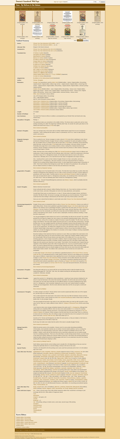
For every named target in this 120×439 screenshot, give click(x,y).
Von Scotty (65, 388)
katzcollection (57, 363)
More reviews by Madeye (39, 288)
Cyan (49, 355)
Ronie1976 (44, 378)
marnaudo (63, 368)
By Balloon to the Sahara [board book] (43, 78)
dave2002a (73, 355)
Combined (80, 40)
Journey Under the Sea (56, 262)
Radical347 (68, 374)
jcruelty (59, 361)
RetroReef (80, 374)
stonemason (46, 379)
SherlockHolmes (71, 378)
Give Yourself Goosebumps (65, 151)
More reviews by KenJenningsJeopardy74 (44, 266)
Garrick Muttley (58, 360)
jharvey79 (81, 361)
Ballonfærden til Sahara (39, 56)
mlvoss (77, 368)
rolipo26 (86, 374)
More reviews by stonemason (40, 324)
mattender (69, 368)
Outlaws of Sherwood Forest (71, 303)
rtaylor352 (50, 378)
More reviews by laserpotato (40, 275)
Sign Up (56, 1)
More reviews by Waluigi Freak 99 (42, 341)
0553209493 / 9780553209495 (41, 104)
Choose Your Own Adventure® (75, 199)
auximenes (77, 351)
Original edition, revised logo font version (26, 422)
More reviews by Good (39, 201)
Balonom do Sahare (38, 57)
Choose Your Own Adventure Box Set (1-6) (44, 49)
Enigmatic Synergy (78, 356)
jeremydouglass (74, 361)
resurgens (74, 374)
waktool (70, 381)
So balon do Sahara (38, 76)
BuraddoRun (72, 353)
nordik (70, 371)
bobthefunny (57, 353)
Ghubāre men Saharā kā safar (41, 66)
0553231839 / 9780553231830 (41, 106)
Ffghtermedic (60, 358)
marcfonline (57, 368)
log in (21, 9)
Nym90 (44, 388)
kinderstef (82, 363)
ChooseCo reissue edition (22, 427)
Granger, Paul (37, 82)
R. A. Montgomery (75, 307)
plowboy (43, 374)
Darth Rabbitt (60, 355)
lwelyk (34, 368)
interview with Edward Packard (67, 174)
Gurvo (78, 360)
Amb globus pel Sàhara (39, 54)
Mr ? (81, 368)
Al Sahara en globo (38, 53)
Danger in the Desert (73, 206)
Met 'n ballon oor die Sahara (40, 69)
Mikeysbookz (76, 386)
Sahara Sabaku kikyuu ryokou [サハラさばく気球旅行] (47, 74)
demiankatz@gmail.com (41, 438)
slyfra (53, 388)
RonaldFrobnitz (37, 378)
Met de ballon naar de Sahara (41, 71)
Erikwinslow (36, 358)
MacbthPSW (46, 368)
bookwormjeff (64, 353)
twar (52, 381)
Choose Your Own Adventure (68, 204)
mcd (74, 368)
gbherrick (57, 386)
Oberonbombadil (56, 373)
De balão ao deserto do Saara (41, 59)
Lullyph (84, 366)
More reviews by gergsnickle (40, 184)
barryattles (46, 353)
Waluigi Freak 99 (73, 388)
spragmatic (36, 379)
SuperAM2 (61, 379)
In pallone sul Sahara (39, 67)
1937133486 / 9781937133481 (41, 109)
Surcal (35, 408)
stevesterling (58, 388)
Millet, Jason (36, 93)
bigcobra (51, 353)
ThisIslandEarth (79, 379)
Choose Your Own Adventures (50, 257)
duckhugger (51, 356)
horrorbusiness (53, 361)
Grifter (74, 360)
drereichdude (44, 356)
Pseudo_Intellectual (51, 374)
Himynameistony (37, 361)
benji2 (34, 386)
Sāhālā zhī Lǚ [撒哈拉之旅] (40, 72)
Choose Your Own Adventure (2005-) (43, 45)
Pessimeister (84, 373)
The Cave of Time (77, 252)
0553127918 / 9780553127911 (41, 101)
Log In (60, 1)
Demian (85, 355)
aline (43, 351)
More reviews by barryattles (40, 127)
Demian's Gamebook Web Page (27, 1)
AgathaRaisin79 (37, 351)
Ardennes (53, 351)
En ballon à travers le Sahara (41, 62)
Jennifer (68, 361)
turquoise (35, 381)
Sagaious (49, 388)
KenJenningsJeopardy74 (73, 363)
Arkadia (58, 351)
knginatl (66, 364)
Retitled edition (20, 425)
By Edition (85, 40)
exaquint (42, 358)
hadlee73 (83, 360)
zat (46, 384)
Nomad (66, 371)
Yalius (34, 384)
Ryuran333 (56, 378)
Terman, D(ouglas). (38, 80)
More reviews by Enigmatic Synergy (42, 168)
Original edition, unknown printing (24, 420)
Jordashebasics (41, 363)
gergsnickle (70, 360)
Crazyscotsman (37, 355)
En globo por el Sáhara (39, 64)
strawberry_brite (54, 379)
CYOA (51, 125)
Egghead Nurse (69, 356)
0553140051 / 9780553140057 (41, 103)
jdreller (63, 361)
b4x (81, 351)
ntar (86, 371)
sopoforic (83, 378)
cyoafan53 (53, 355)
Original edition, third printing (23, 419)
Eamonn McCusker (60, 356)
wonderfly (80, 388)
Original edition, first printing (23, 417)
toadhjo (85, 379)
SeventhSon (63, 378)
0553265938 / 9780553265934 (41, 108)
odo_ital (72, 373)
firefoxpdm (36, 360)
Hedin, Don (55, 82)
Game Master (50, 360)
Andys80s (47, 351)
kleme (34, 364)
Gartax (64, 360)
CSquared (44, 355)
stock (41, 379)
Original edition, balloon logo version (25, 424)
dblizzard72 (80, 355)
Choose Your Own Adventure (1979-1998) (44, 43)
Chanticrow (79, 353)
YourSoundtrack (41, 384)
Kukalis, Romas (37, 89)
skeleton (78, 378)
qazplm (58, 374)
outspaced (77, 373)
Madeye (52, 368)
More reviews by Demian (39, 136)
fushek (44, 360)
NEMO (42, 369)
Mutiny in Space (69, 180)
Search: (65, 1)
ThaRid (67, 379)
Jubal (47, 363)
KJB (87, 363)
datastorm (67, 355)
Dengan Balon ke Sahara (40, 61)
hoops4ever (45, 361)
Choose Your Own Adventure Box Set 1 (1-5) (45, 50)
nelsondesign (36, 369)
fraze (40, 360)
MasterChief (69, 386)
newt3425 (54, 369)
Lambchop (62, 386)
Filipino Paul (67, 358)
